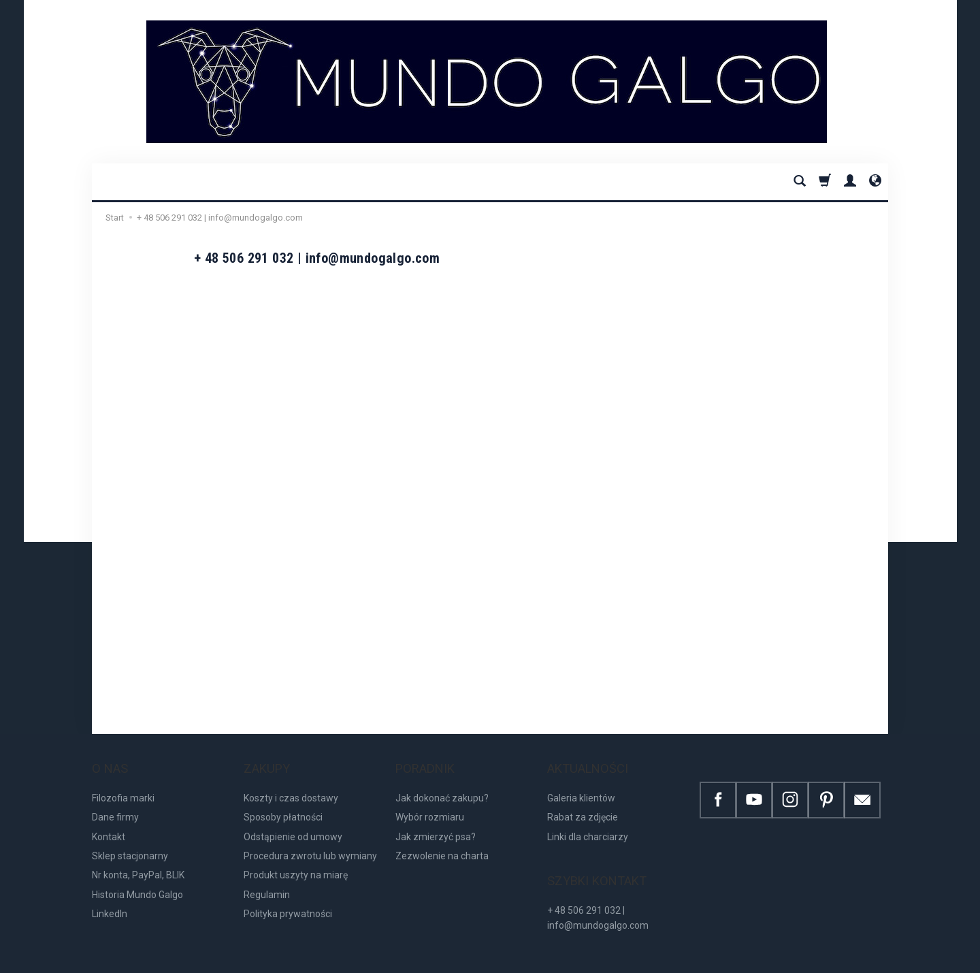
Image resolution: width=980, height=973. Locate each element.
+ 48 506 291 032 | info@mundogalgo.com (598, 891)
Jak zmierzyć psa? (435, 822)
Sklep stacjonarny (130, 842)
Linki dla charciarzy (587, 822)
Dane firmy (115, 803)
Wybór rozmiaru (429, 803)
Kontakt (108, 822)
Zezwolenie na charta (442, 842)
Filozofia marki (123, 784)
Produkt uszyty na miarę (296, 861)
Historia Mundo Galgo (137, 881)
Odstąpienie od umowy (293, 822)
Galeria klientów (581, 784)
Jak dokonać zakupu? (442, 784)
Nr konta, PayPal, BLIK (138, 861)
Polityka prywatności (288, 900)
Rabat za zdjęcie (582, 803)
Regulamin (267, 881)
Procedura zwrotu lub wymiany (310, 842)
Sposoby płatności (283, 803)
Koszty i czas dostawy (291, 784)
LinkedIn (109, 900)
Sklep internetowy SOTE (848, 959)
